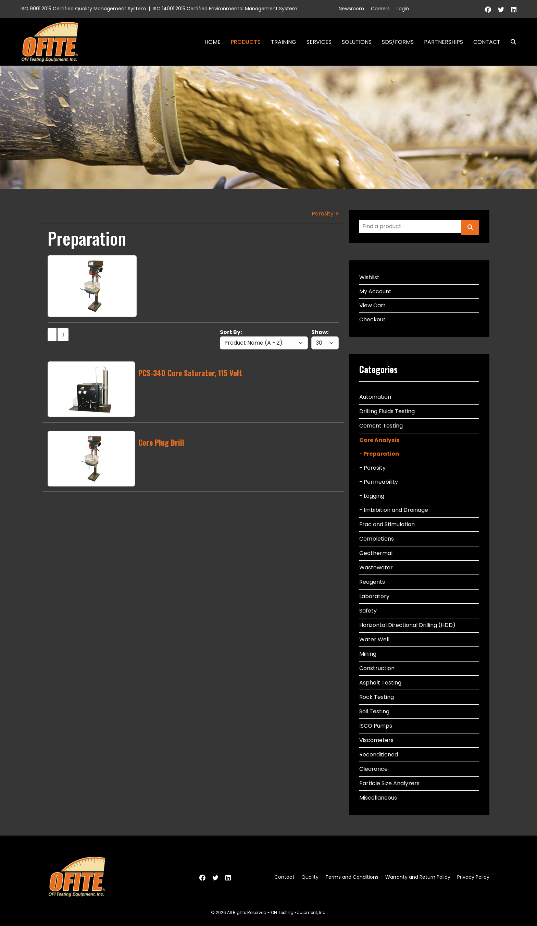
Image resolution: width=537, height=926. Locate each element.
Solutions (357, 42)
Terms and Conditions (351, 877)
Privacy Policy (473, 877)
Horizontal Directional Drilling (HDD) (407, 625)
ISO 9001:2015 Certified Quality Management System (83, 8)
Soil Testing (374, 711)
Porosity (323, 214)
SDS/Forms (398, 42)
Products (246, 42)
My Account (375, 291)
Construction (377, 668)
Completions (376, 539)
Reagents (372, 582)
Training (283, 42)
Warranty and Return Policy (417, 877)
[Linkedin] (513, 9)
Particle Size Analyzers (389, 783)
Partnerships (443, 42)
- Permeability (378, 482)
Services (319, 42)
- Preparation (379, 454)
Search (510, 42)
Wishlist (369, 277)
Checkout (372, 319)
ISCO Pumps (375, 726)
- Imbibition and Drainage (393, 510)
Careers (380, 8)
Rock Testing (376, 697)
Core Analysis (379, 440)
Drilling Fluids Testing (387, 411)
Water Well (374, 639)
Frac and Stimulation (387, 524)
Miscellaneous (378, 798)
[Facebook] (488, 9)
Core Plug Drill (161, 442)
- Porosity (372, 468)
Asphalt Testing (380, 683)
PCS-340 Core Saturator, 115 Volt (190, 372)
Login (403, 8)
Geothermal (375, 553)
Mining (367, 654)
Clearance (373, 769)
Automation (375, 397)
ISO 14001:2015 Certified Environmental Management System (225, 8)
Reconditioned (378, 754)
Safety (368, 611)
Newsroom (351, 8)
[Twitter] (501, 9)
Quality (310, 877)
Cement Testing (381, 426)
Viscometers (376, 740)
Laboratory (374, 596)
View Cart (372, 305)
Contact (486, 42)
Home (212, 42)
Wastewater (376, 567)
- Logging (371, 496)
